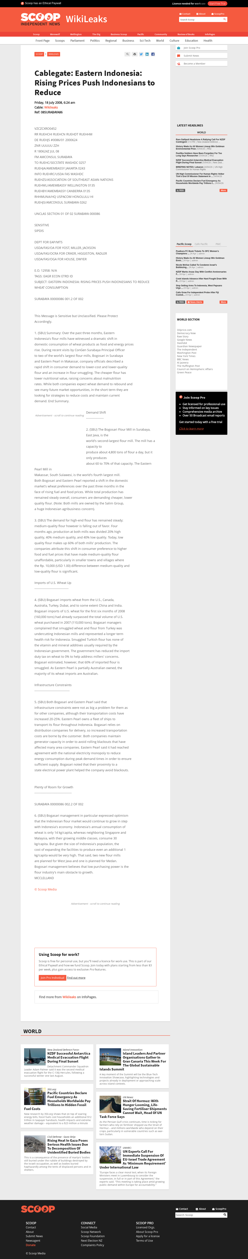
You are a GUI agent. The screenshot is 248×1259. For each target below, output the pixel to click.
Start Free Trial (217, 3)
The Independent (187, 349)
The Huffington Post (188, 365)
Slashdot (182, 343)
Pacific (140, 34)
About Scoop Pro (147, 1231)
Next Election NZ (91, 1240)
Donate (30, 1245)
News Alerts (195, 302)
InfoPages (210, 34)
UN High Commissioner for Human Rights (199, 168)
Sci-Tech (145, 40)
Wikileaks (51, 107)
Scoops (60, 40)
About (30, 1231)
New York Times (186, 356)
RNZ (209, 149)
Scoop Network (91, 1231)
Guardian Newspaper (189, 346)
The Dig (96, 34)
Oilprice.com (184, 330)
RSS (180, 190)
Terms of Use (144, 1240)
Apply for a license (148, 1236)
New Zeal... (218, 162)
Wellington (76, 34)
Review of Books (186, 34)
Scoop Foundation (93, 1236)
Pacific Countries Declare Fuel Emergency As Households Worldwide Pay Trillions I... (198, 182)
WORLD (32, 1031)
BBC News (183, 359)
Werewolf (55, 34)
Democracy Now (186, 333)
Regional (111, 40)
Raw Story (182, 336)
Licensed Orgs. (145, 1227)
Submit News (34, 1236)
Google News (184, 339)
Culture (174, 40)
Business (128, 40)
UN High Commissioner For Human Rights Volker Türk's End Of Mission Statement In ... (200, 175)
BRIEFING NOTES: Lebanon (189, 167)
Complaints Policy (92, 1245)
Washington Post (186, 352)
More (223, 190)
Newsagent (33, 1240)
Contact (31, 1227)
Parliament (77, 40)
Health (208, 40)
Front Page (43, 40)
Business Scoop (119, 34)
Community (161, 34)
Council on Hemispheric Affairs (195, 369)
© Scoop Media (35, 1253)
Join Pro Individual (52, 978)
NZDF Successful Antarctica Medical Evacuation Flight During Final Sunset (199, 161)
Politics (95, 40)
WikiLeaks (54, 54)
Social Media (89, 1227)
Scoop (36, 34)
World (160, 40)
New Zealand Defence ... (208, 142)
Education (191, 40)
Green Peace (184, 372)
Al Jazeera (182, 362)
